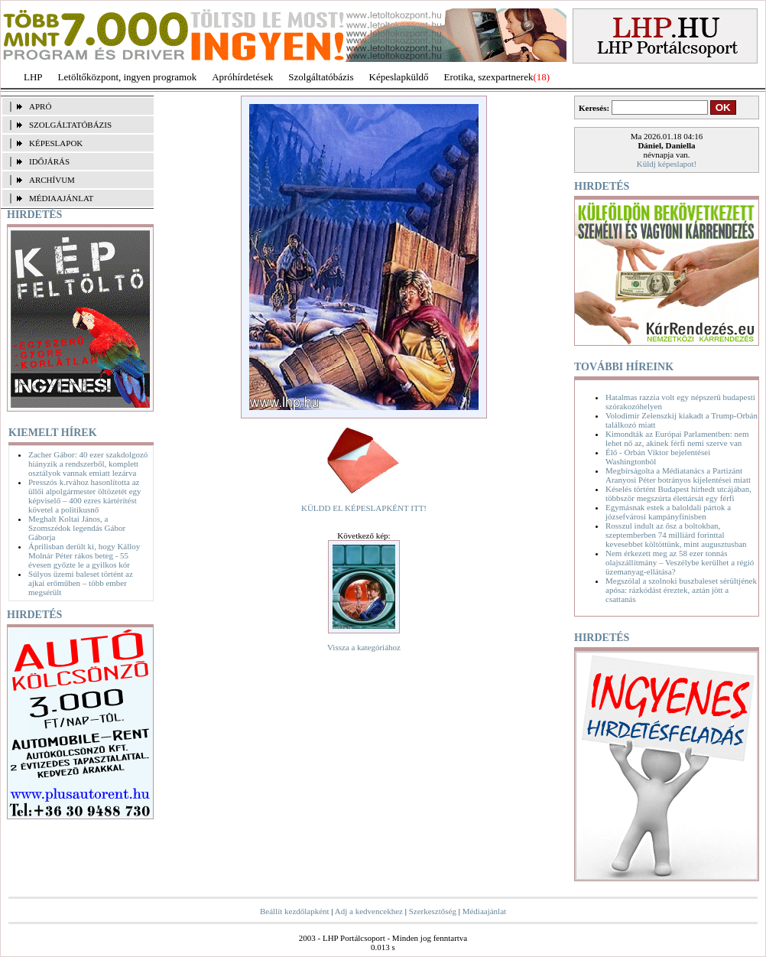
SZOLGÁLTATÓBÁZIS (70, 124)
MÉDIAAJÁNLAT (61, 198)
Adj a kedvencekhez (369, 911)
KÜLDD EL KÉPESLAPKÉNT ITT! (364, 508)
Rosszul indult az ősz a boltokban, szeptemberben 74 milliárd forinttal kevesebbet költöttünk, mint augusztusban (676, 534)
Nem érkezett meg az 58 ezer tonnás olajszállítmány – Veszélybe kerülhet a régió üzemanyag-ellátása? (679, 562)
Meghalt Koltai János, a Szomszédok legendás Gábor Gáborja (76, 528)
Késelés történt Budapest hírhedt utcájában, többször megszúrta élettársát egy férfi (678, 493)
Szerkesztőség (432, 911)
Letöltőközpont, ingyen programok (127, 77)
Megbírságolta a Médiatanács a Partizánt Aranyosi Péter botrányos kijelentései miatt (678, 475)
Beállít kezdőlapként (294, 911)
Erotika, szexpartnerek (489, 77)
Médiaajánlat (484, 911)
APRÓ (40, 106)
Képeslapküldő (399, 77)
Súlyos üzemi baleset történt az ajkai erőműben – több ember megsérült (80, 583)
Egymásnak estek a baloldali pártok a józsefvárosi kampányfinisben (668, 512)
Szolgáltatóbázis (320, 77)
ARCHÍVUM (52, 179)
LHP (33, 77)
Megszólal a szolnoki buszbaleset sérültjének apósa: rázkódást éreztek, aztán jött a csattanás (681, 590)
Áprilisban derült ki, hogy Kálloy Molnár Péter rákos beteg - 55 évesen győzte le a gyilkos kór (84, 555)
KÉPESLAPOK (56, 143)
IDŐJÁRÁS (49, 161)
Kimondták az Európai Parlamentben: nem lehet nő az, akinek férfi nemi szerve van (677, 438)
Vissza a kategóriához (364, 647)
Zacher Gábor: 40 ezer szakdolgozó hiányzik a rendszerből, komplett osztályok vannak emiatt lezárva (88, 463)
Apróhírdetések (242, 77)
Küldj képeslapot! (667, 163)
